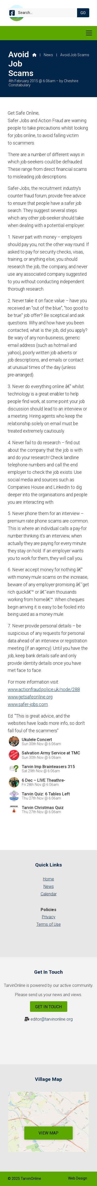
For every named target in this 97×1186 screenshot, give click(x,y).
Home (48, 879)
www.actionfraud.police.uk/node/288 (44, 689)
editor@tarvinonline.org (52, 1019)
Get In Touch (48, 1006)
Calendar (49, 893)
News (48, 55)
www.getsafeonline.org (30, 697)
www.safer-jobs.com (28, 704)
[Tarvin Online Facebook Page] (12, 13)
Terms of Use (48, 924)
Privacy (48, 916)
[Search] (44, 12)
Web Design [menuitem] (77, 1178)
